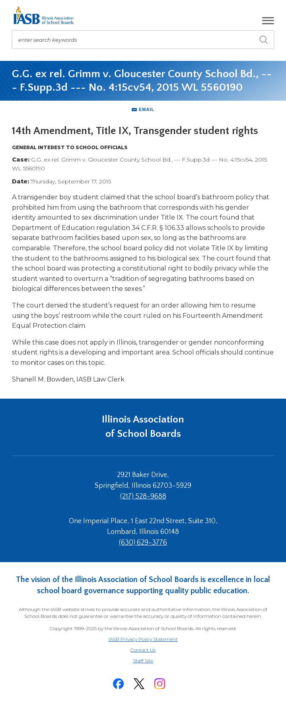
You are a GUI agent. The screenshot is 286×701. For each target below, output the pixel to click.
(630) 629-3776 (143, 543)
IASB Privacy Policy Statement (143, 639)
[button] (268, 20)
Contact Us (143, 650)
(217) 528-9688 (143, 496)
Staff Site (153, 661)
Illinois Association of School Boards (143, 427)
